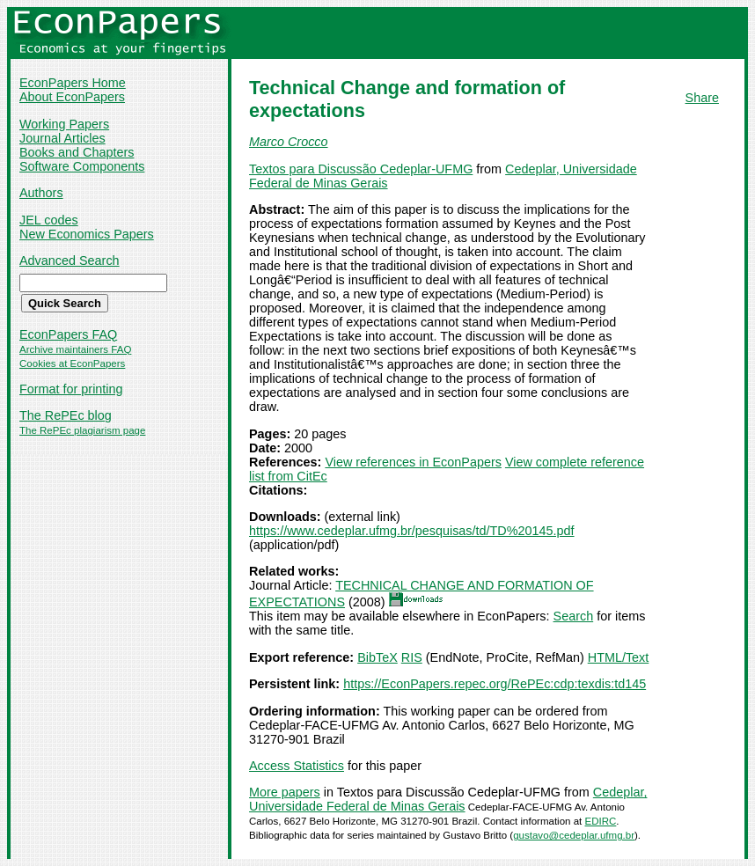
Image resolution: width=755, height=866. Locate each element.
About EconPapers (72, 97)
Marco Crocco (288, 142)
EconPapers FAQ (68, 334)
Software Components (81, 166)
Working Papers (64, 124)
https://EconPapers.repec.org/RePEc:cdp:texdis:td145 (494, 684)
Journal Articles (62, 138)
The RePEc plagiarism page (82, 430)
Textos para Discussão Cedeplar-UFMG (361, 169)
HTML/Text (618, 657)
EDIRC (601, 821)
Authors (41, 193)
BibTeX (377, 657)
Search (573, 616)
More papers (284, 792)
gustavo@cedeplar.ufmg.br (573, 835)
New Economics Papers (86, 234)
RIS (411, 657)
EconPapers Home (72, 83)
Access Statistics (296, 766)
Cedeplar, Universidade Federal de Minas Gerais (448, 799)
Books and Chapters (76, 152)
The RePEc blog (65, 415)
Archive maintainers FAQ (75, 349)
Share (702, 98)
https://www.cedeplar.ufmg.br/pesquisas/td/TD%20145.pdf (412, 531)
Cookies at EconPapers (72, 363)
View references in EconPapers (413, 462)
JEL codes (48, 220)
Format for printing (71, 389)
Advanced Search (69, 260)
